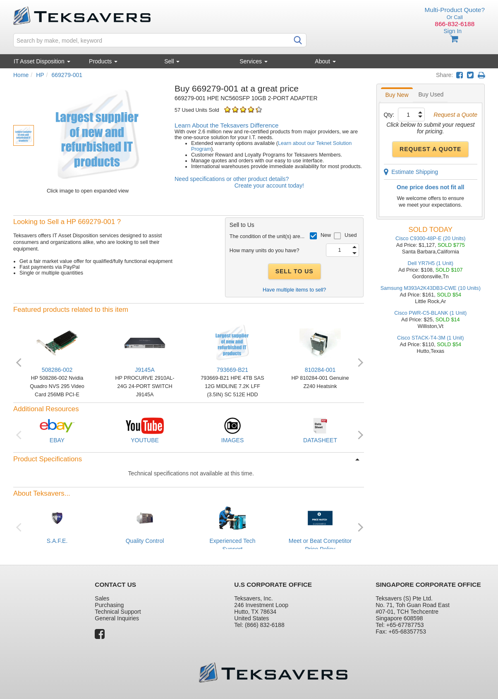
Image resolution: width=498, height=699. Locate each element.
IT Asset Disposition (42, 61)
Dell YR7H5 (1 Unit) (430, 263)
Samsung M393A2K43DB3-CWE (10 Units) (431, 288)
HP (40, 75)
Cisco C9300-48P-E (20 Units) (430, 238)
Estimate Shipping (411, 172)
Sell (172, 61)
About (325, 61)
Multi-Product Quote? (455, 9)
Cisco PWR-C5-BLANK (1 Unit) (430, 313)
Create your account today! (269, 185)
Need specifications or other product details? (232, 179)
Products (103, 61)
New (326, 235)
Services (253, 61)
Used (351, 235)
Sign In (452, 31)
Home (21, 75)
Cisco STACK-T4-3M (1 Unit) (430, 338)
